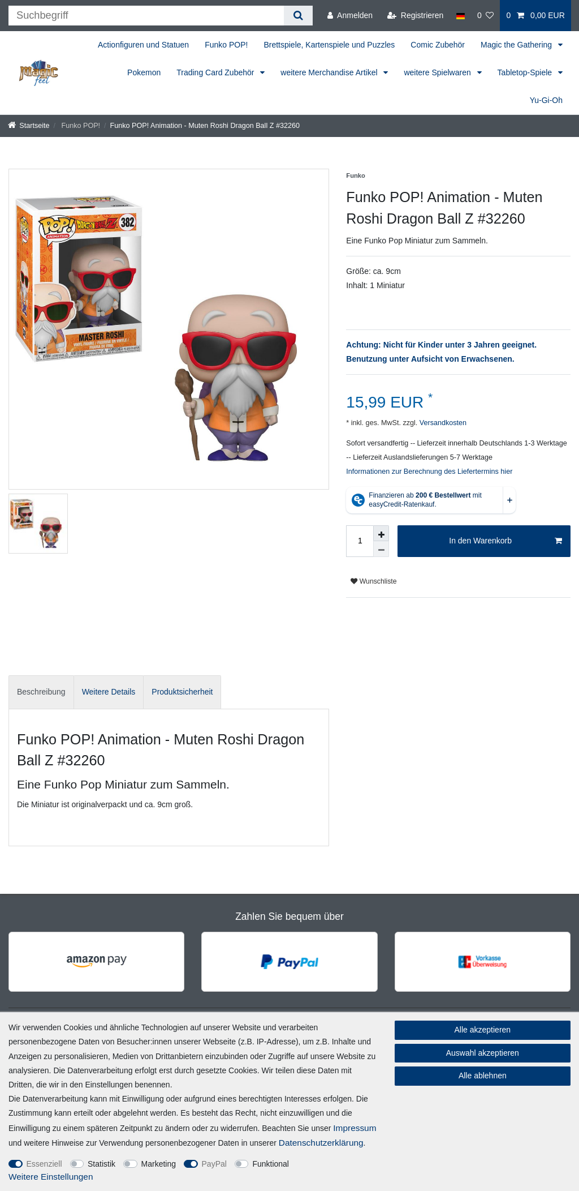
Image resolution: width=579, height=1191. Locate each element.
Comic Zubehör (438, 44)
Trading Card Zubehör (216, 72)
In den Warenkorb (505, 541)
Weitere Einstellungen (50, 1176)
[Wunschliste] (485, 15)
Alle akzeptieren (483, 1029)
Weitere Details (109, 691)
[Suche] (298, 15)
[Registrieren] (415, 15)
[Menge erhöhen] (381, 533)
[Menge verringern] (381, 549)
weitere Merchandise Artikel (329, 72)
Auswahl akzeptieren (482, 1052)
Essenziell (44, 1163)
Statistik (101, 1163)
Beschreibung (41, 691)
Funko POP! (226, 44)
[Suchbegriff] (146, 15)
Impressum (354, 1128)
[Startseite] (29, 126)
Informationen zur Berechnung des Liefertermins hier (429, 471)
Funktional (270, 1163)
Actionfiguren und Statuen (143, 44)
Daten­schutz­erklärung (321, 1142)
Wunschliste (373, 581)
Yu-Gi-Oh (546, 100)
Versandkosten (441, 423)
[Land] (460, 15)
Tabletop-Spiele (526, 72)
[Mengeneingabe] (359, 541)
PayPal (214, 1163)
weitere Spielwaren (438, 72)
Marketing (158, 1163)
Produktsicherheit (182, 691)
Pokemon (144, 72)
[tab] (41, 692)
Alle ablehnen (483, 1075)
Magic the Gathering (517, 44)
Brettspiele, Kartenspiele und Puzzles (329, 44)
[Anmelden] (350, 15)
